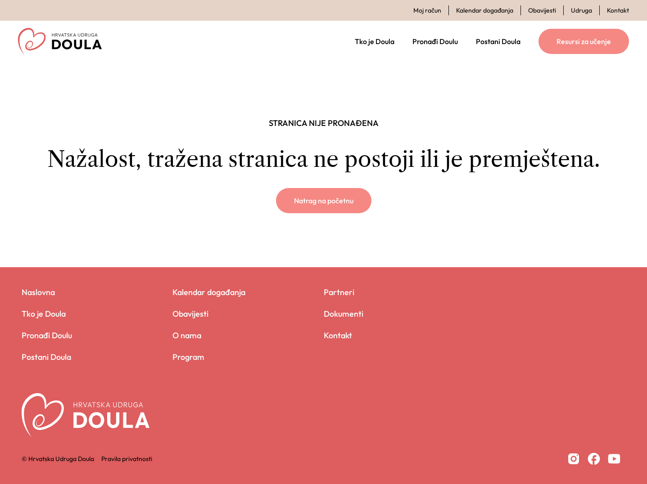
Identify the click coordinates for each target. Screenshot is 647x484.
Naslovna (38, 292)
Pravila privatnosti (126, 459)
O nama (186, 335)
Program (188, 357)
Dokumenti (343, 314)
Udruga (581, 10)
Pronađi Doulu (435, 41)
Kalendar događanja (484, 10)
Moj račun (427, 10)
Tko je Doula (374, 41)
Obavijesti (542, 10)
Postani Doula (498, 41)
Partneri (339, 292)
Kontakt (618, 10)
